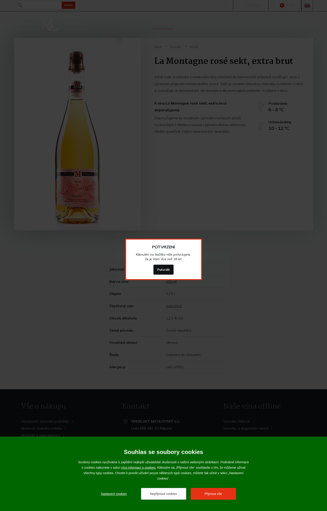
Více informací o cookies (138, 467)
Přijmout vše (213, 494)
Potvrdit (163, 270)
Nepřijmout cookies (163, 494)
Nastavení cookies (114, 494)
